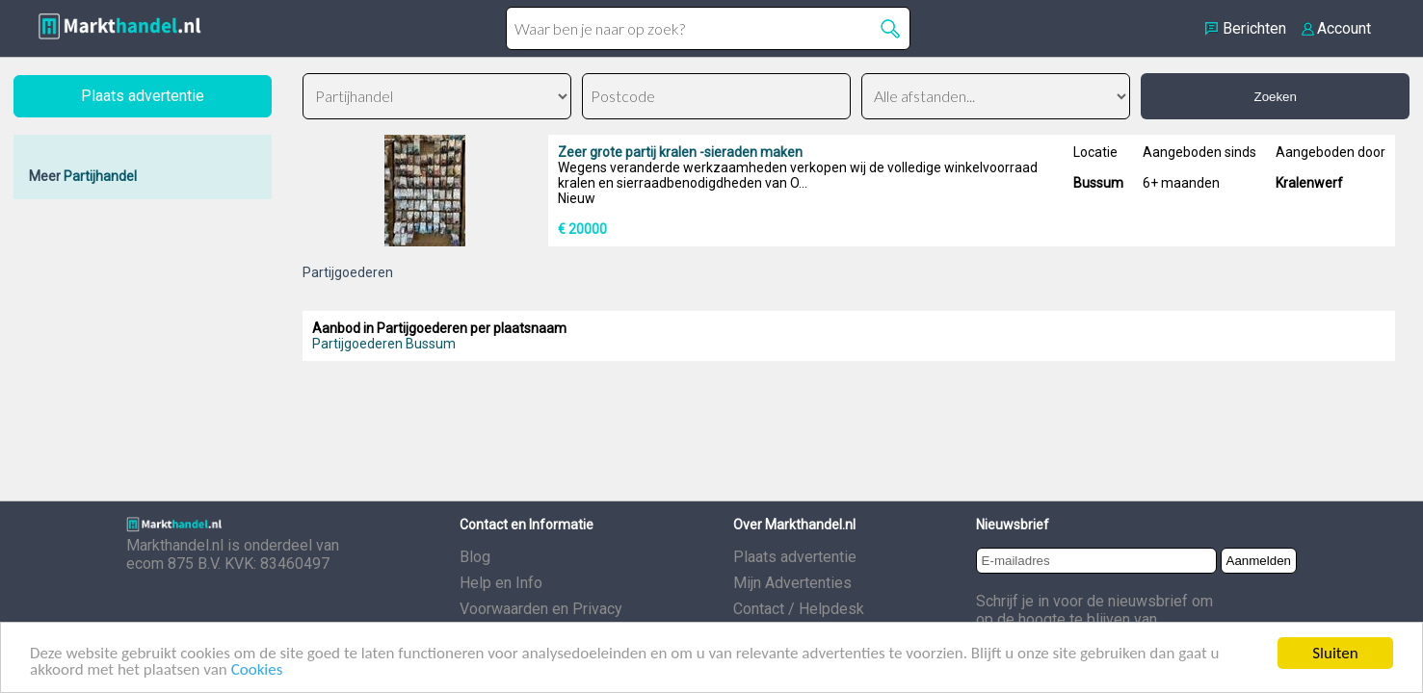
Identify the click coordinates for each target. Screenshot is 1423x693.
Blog (475, 557)
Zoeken (1274, 97)
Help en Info (501, 583)
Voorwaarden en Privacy (541, 609)
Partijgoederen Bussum (384, 343)
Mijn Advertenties (792, 583)
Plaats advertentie (794, 557)
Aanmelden (1258, 560)
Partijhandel (100, 176)
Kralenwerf (1309, 183)
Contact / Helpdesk (798, 609)
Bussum (1098, 183)
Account (1344, 28)
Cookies (257, 670)
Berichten (1254, 28)
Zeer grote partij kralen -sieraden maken (680, 152)
